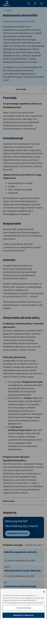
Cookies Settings (23, 611)
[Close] (44, 595)
